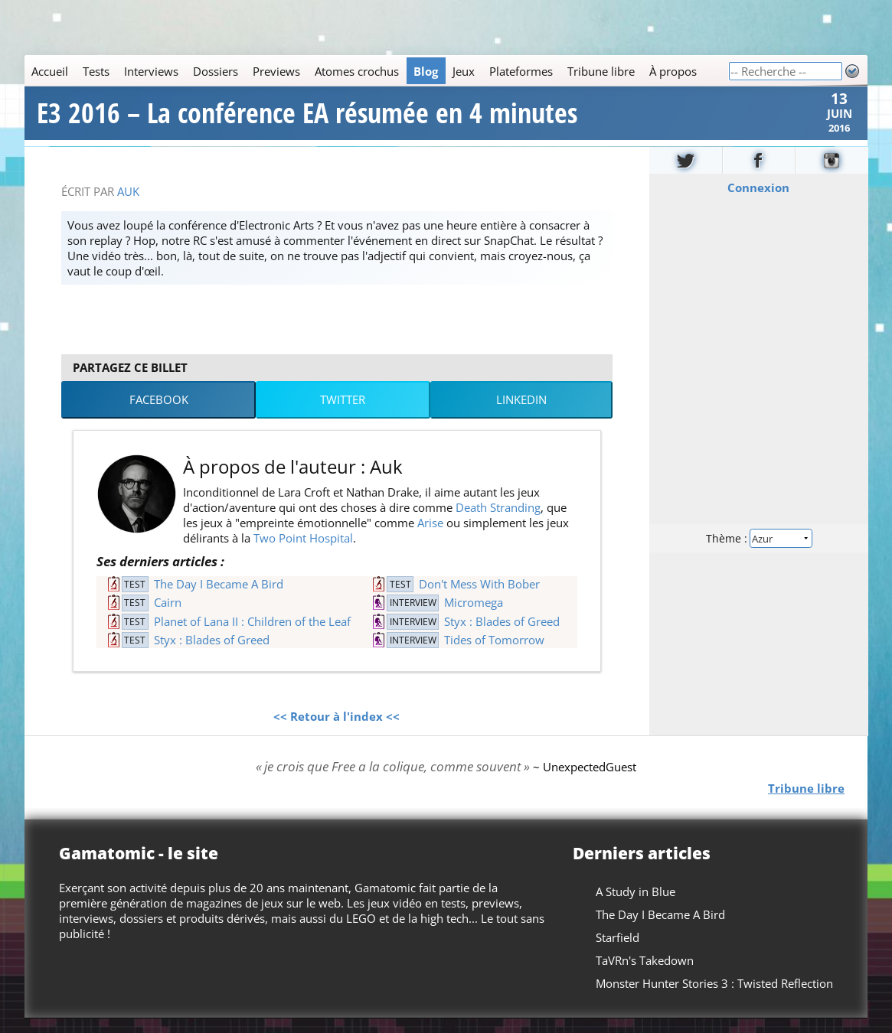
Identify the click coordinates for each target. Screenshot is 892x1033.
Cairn (167, 617)
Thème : (758, 552)
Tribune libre (601, 71)
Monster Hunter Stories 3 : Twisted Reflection (714, 997)
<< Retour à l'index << (336, 731)
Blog (425, 71)
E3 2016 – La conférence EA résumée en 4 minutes (307, 121)
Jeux (464, 71)
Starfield (617, 952)
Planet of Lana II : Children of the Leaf (252, 636)
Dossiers (215, 71)
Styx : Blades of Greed (502, 636)
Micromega (473, 617)
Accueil (49, 71)
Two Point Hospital (303, 553)
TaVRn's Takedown (645, 974)
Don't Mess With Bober (479, 598)
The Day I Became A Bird (218, 598)
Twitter (342, 414)
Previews (276, 71)
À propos (673, 71)
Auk (128, 205)
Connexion (758, 202)
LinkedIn (521, 414)
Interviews (151, 71)
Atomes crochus (357, 71)
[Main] (376, 70)
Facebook (158, 414)
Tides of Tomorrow (494, 654)
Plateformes (521, 71)
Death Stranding (498, 522)
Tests (96, 71)
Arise (430, 538)
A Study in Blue (635, 906)
